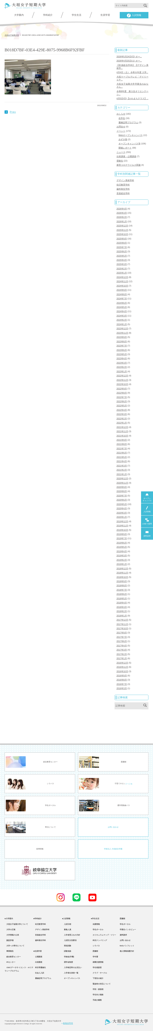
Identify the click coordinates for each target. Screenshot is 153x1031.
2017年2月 (122, 654)
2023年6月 (122, 350)
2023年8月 (122, 341)
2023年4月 (122, 358)
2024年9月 (122, 290)
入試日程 (66, 924)
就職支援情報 (97, 962)
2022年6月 (122, 401)
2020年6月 (122, 500)
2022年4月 (122, 410)
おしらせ (121, 114)
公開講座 (37, 957)
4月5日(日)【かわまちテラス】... (132, 98)
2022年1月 (122, 423)
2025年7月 (122, 247)
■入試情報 (66, 919)
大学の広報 (10, 930)
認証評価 (9, 940)
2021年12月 (122, 427)
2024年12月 (122, 277)
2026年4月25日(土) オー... (129, 61)
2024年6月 (122, 303)
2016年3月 (122, 688)
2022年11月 (122, 380)
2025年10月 (122, 234)
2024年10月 (122, 286)
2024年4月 (122, 311)
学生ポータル (97, 930)
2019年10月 (122, 530)
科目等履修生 (39, 967)
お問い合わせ (113, 827)
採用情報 (39, 849)
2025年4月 (122, 260)
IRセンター (10, 962)
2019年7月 (122, 538)
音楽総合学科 (123, 193)
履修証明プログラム (128, 122)
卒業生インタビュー (128, 930)
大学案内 (19, 15)
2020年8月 (122, 491)
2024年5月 (122, 307)
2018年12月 (122, 568)
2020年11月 (122, 483)
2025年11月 (122, 230)
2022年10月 (122, 384)
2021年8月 (122, 444)
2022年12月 (122, 375)
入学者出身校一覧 (70, 973)
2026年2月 (122, 217)
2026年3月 (122, 213)
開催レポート (125, 148)
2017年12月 (122, 620)
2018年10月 (122, 577)
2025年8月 (122, 243)
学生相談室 (96, 967)
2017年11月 (122, 624)
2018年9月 (122, 581)
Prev (10, 111)
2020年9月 (122, 487)
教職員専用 (67, 1023)
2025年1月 (122, 273)
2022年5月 (122, 405)
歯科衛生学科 (123, 189)
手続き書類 (96, 1000)
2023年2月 (122, 367)
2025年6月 (122, 251)
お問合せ (121, 126)
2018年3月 (122, 607)
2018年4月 (122, 602)
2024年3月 (122, 316)
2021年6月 (122, 452)
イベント (121, 131)
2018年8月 (122, 585)
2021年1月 (122, 474)
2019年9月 (122, 534)
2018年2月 (122, 611)
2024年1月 (122, 324)
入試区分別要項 (69, 940)
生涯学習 (105, 15)
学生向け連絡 (97, 995)
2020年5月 (122, 504)
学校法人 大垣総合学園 (113, 849)
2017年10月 (122, 628)
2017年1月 (122, 658)
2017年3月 (122, 650)
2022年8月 (122, 393)
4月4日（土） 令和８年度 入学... (132, 72)
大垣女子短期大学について (16, 924)
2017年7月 (122, 637)
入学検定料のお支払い (72, 967)
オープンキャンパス (71, 978)
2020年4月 (122, 508)
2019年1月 (122, 564)
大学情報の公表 (12, 935)
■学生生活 (95, 919)
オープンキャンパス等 (129, 143)
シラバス (95, 946)
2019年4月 (122, 551)
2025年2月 (122, 268)
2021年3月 (122, 465)
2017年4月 (122, 645)
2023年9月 (122, 337)
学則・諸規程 (97, 989)
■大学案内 (9, 919)
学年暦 (94, 957)
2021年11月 (122, 431)
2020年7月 (122, 495)
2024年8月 (122, 294)
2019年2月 (122, 560)
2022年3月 (122, 414)
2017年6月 (122, 641)
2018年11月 (122, 573)
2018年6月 (122, 594)
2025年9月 (122, 238)
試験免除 (66, 951)
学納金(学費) (68, 957)
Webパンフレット (127, 946)
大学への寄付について (14, 946)
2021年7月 (122, 448)
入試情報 (134, 15)
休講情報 (95, 924)
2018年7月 (122, 590)
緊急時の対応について (101, 984)
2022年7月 (122, 397)
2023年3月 (122, 363)
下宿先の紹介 (97, 978)
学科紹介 (48, 15)
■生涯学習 (37, 951)
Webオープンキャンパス (131, 135)
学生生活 (76, 15)
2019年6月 (122, 543)
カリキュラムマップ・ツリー (103, 935)
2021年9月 (122, 440)
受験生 (120, 161)
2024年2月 (122, 320)
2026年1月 (122, 221)
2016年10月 (122, 671)
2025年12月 (122, 225)
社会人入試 (38, 973)
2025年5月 (122, 256)
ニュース (121, 152)
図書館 (94, 951)
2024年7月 (122, 298)
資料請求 (123, 935)
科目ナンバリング (99, 940)
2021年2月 (122, 470)
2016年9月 (122, 675)
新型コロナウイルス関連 (129, 165)
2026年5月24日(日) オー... (129, 56)
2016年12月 (122, 663)
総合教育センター (13, 957)
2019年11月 (122, 525)
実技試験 (66, 946)
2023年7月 (122, 345)
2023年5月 (122, 354)
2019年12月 (122, 521)
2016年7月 (122, 684)
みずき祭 (123, 139)
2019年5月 (122, 547)
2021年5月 (122, 457)
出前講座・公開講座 (126, 156)
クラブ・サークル (99, 973)
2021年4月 (122, 461)
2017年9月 (122, 632)
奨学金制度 (67, 962)
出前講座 (37, 962)
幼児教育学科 (123, 185)
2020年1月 (122, 517)
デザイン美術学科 (125, 180)
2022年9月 (122, 388)
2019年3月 (122, 555)
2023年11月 (122, 333)
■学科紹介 (37, 919)
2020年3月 (122, 513)
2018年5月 (122, 598)
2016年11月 (122, 667)
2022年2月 (122, 418)
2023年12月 (122, 328)
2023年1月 (122, 371)
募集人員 (66, 930)
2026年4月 (122, 208)
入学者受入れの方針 (71, 935)
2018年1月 (122, 615)
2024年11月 (122, 281)
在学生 (122, 118)
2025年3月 (122, 264)
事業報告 (9, 951)
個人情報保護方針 (127, 951)
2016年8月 (122, 680)
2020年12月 (122, 478)
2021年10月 (122, 436)
